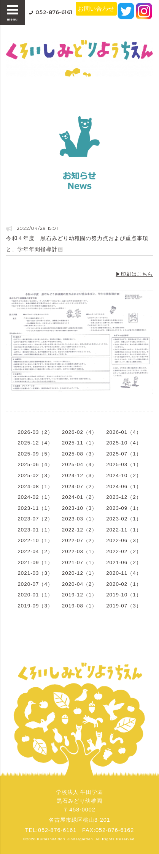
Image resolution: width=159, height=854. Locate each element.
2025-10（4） (123, 443)
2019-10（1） (123, 595)
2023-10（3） (79, 508)
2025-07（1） (123, 454)
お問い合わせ (96, 8)
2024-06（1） (123, 486)
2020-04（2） (79, 584)
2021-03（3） (34, 573)
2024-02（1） (34, 497)
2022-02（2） (123, 551)
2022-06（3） (123, 540)
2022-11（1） (123, 530)
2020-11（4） (123, 573)
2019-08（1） (79, 606)
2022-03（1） (79, 551)
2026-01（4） (123, 432)
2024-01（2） (79, 497)
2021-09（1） (34, 562)
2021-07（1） (79, 562)
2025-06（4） (34, 464)
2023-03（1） (79, 519)
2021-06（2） (123, 562)
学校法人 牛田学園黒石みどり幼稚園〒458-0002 (79, 801)
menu (12, 12)
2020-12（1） (79, 573)
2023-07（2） (34, 519)
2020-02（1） (123, 584)
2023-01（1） (34, 530)
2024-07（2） (79, 486)
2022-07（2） (79, 540)
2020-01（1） (34, 595)
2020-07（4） (34, 584)
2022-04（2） (34, 551)
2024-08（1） (34, 486)
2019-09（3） (34, 606)
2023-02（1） (123, 519)
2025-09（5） (34, 454)
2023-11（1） (34, 508)
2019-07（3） (123, 606)
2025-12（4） (34, 443)
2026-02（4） (79, 432)
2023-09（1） (123, 508)
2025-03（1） (123, 464)
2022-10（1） (34, 540)
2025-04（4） (79, 464)
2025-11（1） (79, 443)
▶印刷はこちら (134, 274)
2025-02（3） (34, 475)
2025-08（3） (79, 454)
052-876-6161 (54, 12)
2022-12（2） (79, 530)
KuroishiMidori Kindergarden (65, 839)
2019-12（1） (79, 595)
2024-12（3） (79, 475)
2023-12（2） (123, 497)
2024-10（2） (123, 475)
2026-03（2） (34, 432)
